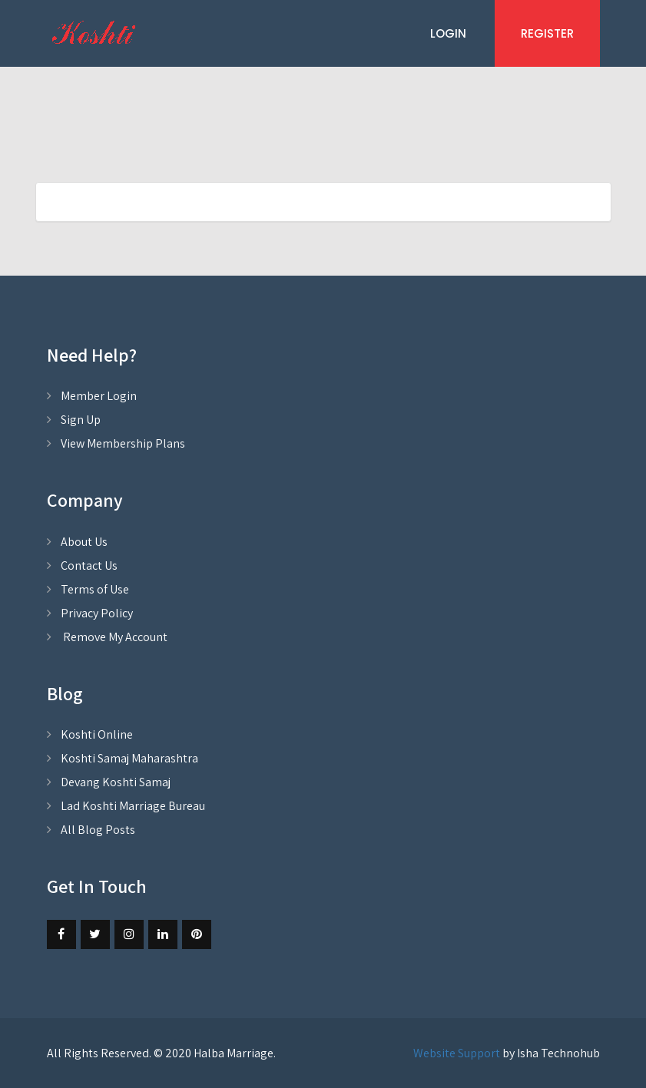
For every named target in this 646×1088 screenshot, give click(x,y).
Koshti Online (97, 734)
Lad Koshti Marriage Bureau (133, 806)
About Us (84, 542)
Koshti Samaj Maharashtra (129, 758)
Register (547, 33)
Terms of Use (95, 589)
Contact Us (89, 565)
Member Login (99, 396)
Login (448, 33)
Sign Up (81, 420)
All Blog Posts (98, 830)
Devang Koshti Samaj (116, 782)
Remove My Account (114, 637)
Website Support (456, 1053)
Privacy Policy (97, 613)
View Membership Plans (123, 443)
